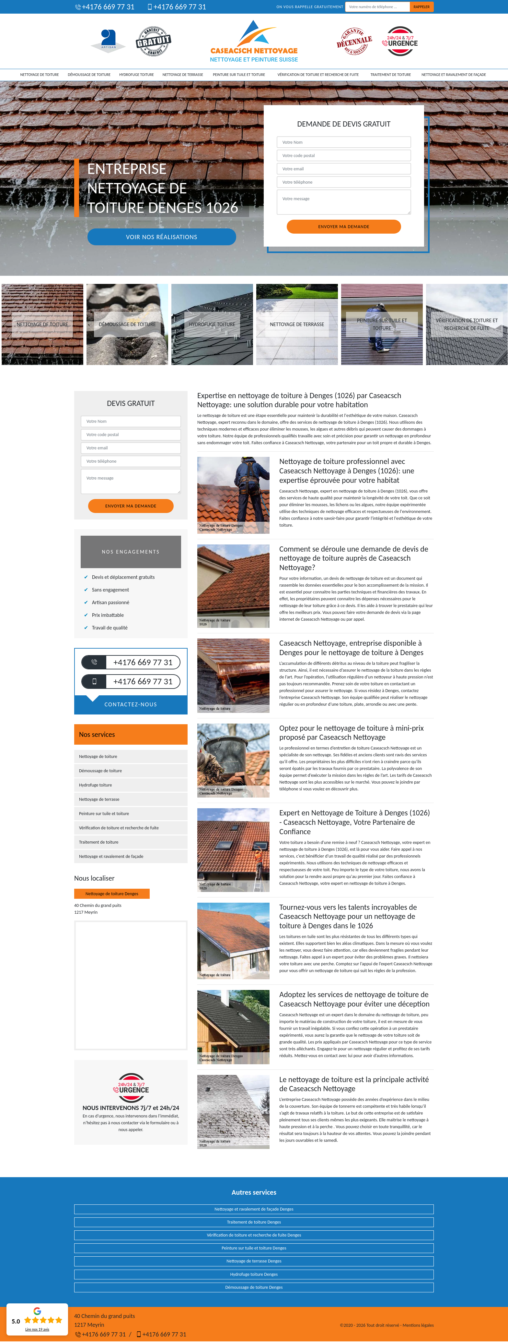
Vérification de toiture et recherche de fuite (318, 74)
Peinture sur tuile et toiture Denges (254, 1248)
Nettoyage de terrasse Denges (254, 1261)
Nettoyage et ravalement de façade (453, 74)
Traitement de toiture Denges (254, 1222)
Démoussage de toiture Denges (254, 1287)
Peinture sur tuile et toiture (239, 74)
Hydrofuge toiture (136, 74)
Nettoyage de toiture (39, 74)
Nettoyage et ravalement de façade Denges (254, 1209)
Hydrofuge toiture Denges (254, 1274)
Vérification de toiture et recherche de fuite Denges (254, 1235)
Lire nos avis (37, 1329)
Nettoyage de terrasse (183, 74)
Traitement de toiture (391, 74)
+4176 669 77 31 (104, 6)
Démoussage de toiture (89, 74)
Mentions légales (418, 1325)
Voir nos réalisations (161, 237)
